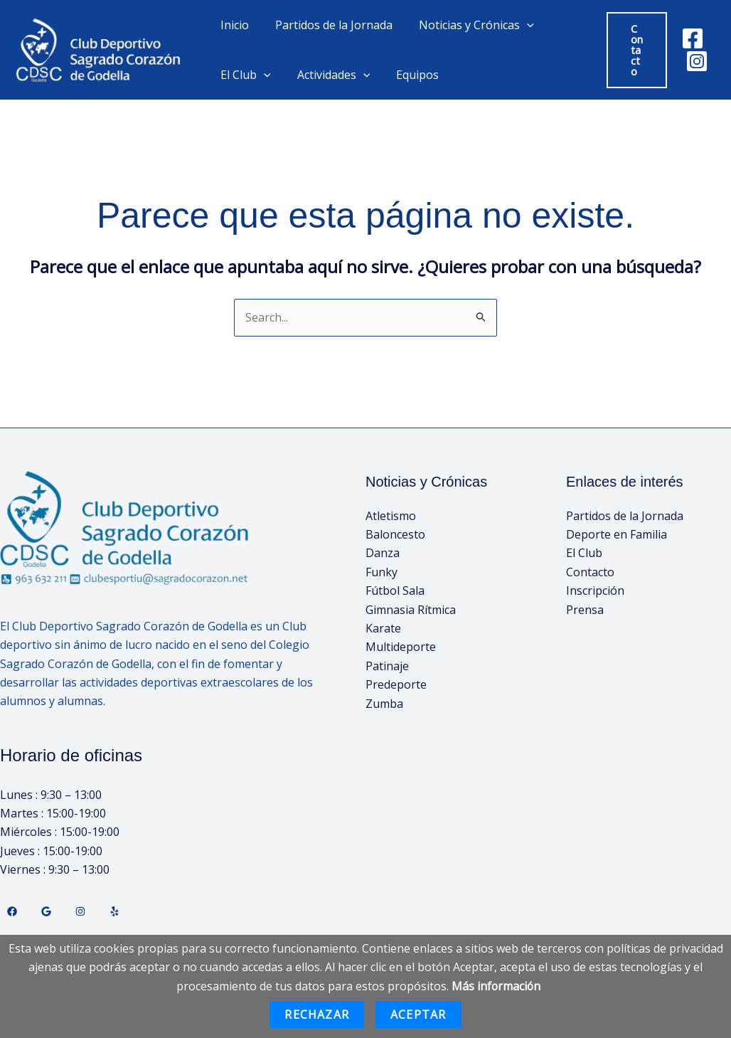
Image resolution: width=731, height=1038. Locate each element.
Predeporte (396, 684)
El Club (243, 75)
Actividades (328, 75)
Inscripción (595, 590)
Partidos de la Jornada (328, 25)
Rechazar (316, 1014)
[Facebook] (691, 38)
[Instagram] (695, 61)
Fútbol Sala (395, 590)
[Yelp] (114, 911)
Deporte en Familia (616, 534)
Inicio (232, 25)
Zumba (384, 703)
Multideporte (401, 647)
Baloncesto (395, 534)
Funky (381, 572)
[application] (518, 25)
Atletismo (391, 516)
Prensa (585, 610)
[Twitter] (46, 911)
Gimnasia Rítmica (411, 610)
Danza (383, 553)
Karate (383, 628)
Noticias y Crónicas (467, 25)
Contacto (590, 572)
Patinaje (387, 666)
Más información (496, 986)
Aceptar (418, 1014)
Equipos (408, 75)
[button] (634, 50)
